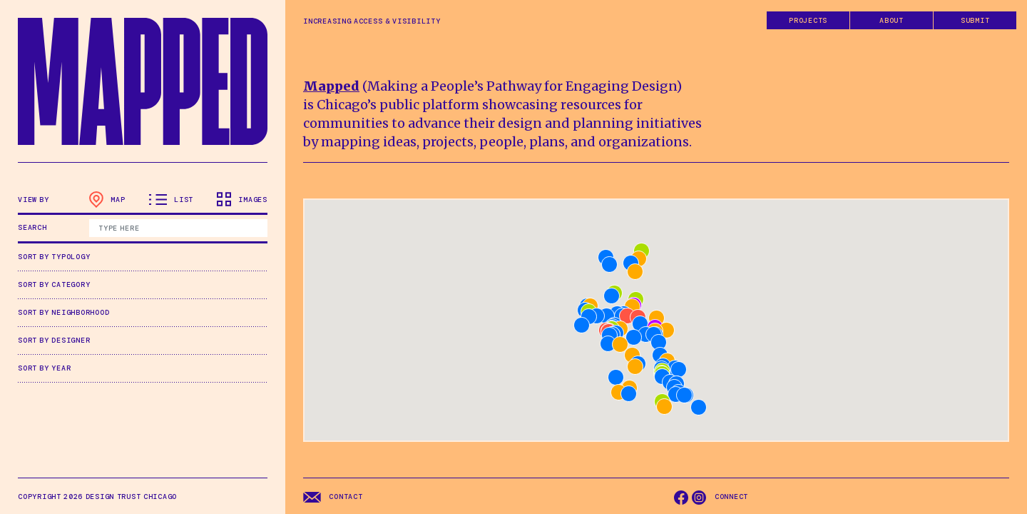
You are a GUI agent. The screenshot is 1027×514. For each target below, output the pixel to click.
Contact (333, 497)
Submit (975, 20)
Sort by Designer (54, 340)
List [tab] (171, 199)
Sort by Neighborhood (63, 312)
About (891, 20)
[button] (618, 392)
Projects (808, 20)
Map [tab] (107, 199)
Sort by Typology (54, 256)
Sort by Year (44, 368)
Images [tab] (242, 199)
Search (32, 227)
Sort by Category (54, 284)
